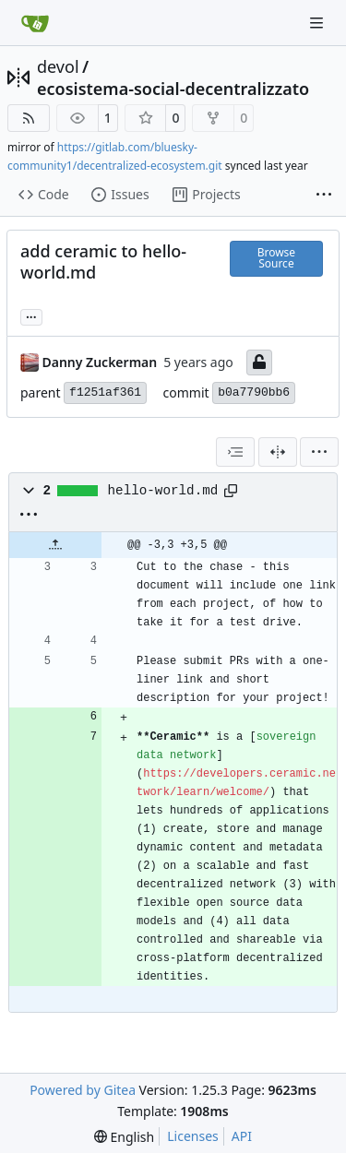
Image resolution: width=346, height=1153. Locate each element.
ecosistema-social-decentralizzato (173, 88)
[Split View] (277, 452)
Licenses (193, 1136)
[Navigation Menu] (318, 22)
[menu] (319, 452)
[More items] (324, 195)
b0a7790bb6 (254, 392)
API (242, 1136)
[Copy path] (231, 491)
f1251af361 (105, 392)
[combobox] (235, 452)
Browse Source (276, 257)
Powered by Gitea (83, 1090)
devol (58, 66)
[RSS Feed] (28, 118)
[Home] (35, 23)
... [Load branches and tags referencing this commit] (31, 315)
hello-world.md (163, 490)
